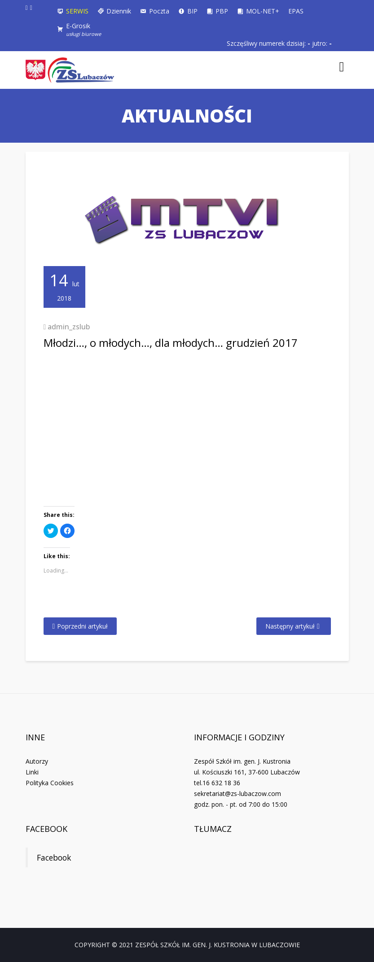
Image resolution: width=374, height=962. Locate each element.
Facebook (46, 828)
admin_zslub (69, 327)
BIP (192, 11)
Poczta (159, 11)
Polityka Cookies (50, 782)
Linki (32, 772)
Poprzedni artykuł (82, 626)
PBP (222, 11)
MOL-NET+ (262, 11)
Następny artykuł (290, 626)
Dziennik (118, 11)
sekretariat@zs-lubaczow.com (237, 793)
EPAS (296, 11)
